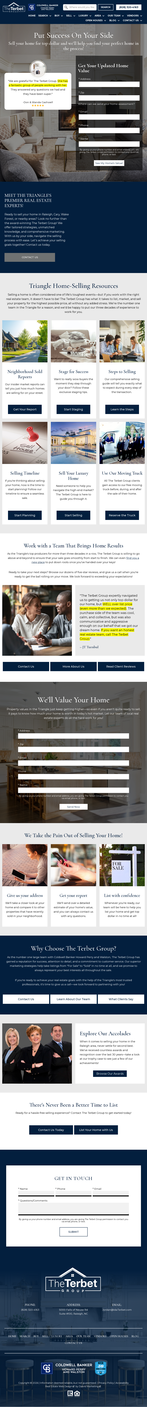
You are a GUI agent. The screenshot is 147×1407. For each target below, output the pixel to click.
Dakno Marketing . (90, 1386)
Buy (36, 1336)
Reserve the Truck (122, 515)
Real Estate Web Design (59, 1386)
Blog (135, 1336)
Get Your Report (25, 409)
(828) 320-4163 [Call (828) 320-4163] (30, 1309)
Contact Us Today (51, 1130)
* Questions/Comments (32, 1200)
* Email (83, 111)
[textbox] (81, 7)
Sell (45, 1336)
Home (32, 16)
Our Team (83, 1336)
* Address (85, 78)
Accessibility (122, 1383)
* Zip (81, 92)
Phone (22, 771)
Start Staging (73, 409)
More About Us (73, 666)
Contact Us (29, 257)
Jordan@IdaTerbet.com (117, 1309)
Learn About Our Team (73, 999)
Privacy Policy (106, 1383)
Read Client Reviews (121, 666)
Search (105, 7)
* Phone (83, 125)
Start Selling (73, 515)
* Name (83, 138)
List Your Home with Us (96, 1130)
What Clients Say (121, 999)
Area (69, 1336)
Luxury (57, 1336)
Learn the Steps (122, 409)
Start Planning (24, 515)
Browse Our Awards (110, 1073)
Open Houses (119, 1336)
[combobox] (80, 7)
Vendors (100, 1336)
